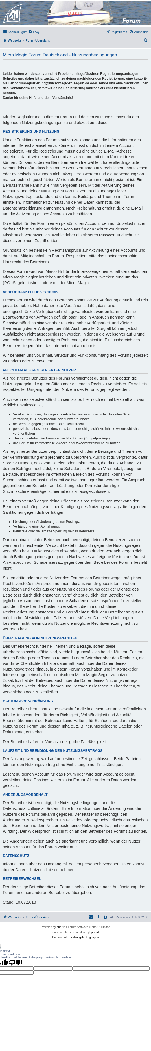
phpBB (61, 927)
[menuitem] (33, 32)
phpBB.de (94, 932)
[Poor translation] (15, 962)
